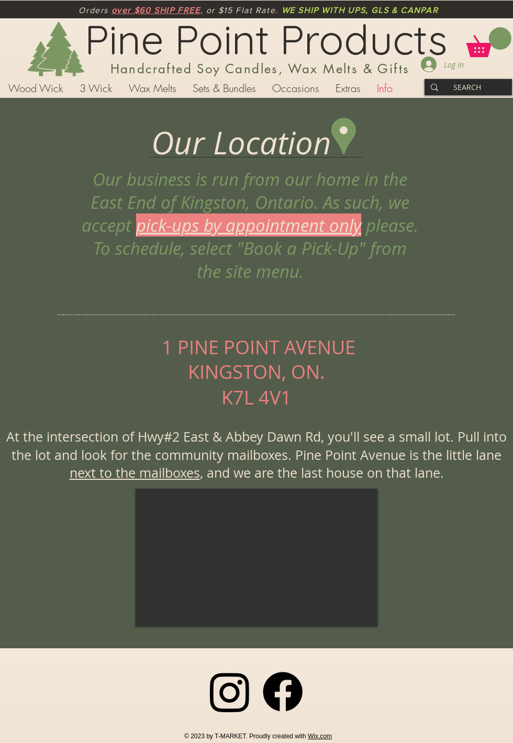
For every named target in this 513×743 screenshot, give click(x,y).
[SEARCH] (467, 87)
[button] (488, 42)
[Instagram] (230, 692)
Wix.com (320, 736)
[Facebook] (282, 692)
